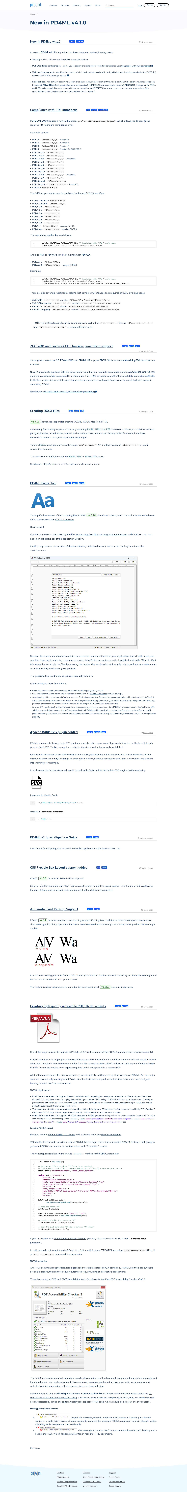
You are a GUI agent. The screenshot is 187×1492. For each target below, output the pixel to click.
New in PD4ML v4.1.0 (45, 41)
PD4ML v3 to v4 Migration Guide (53, 837)
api (88, 110)
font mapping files (67, 515)
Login (140, 5)
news (72, 41)
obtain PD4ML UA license (61, 1134)
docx (76, 411)
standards (103, 110)
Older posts (35, 1448)
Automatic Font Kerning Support (54, 909)
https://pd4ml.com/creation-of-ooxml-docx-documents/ (71, 464)
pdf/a (131, 346)
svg (103, 732)
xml (137, 346)
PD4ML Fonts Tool (43, 483)
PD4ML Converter (64, 519)
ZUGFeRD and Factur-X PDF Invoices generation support (71, 346)
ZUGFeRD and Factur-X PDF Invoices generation (70, 391)
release (80, 41)
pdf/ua (125, 1006)
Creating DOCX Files (45, 411)
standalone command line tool (70, 1238)
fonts (68, 483)
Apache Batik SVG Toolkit (43, 747)
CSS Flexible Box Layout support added (58, 867)
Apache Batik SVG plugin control (54, 732)
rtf (82, 411)
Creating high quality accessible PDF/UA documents (68, 1006)
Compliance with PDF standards (137, 66)
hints (75, 483)
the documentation (111, 1134)
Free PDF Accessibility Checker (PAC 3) (125, 1279)
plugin (97, 732)
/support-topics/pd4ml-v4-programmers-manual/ (101, 534)
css (98, 867)
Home (32, 14)
